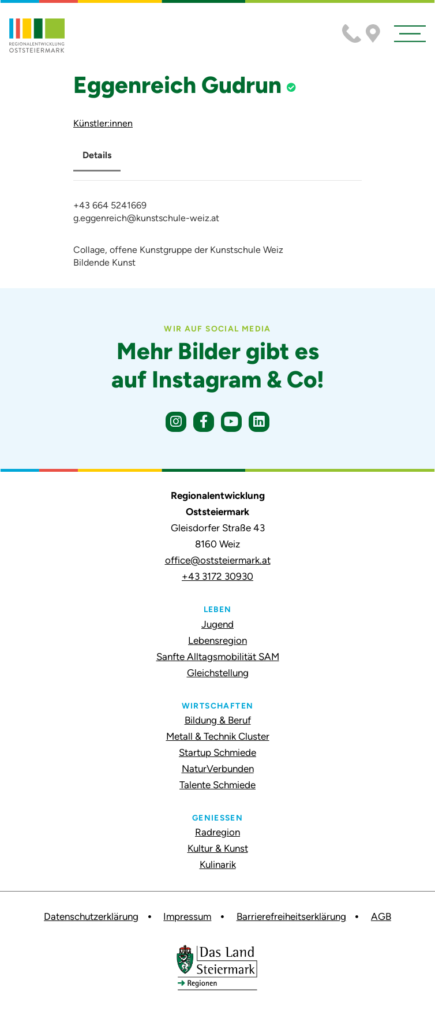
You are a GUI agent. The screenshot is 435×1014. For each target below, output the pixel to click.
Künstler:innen (103, 123)
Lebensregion (217, 640)
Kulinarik (218, 864)
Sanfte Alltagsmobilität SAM (217, 656)
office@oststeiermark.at (218, 560)
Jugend (217, 624)
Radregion (217, 832)
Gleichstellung (218, 673)
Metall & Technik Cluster (217, 736)
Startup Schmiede (217, 752)
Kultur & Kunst (217, 848)
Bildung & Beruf (218, 720)
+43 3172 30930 (217, 576)
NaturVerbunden (218, 768)
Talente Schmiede (217, 785)
